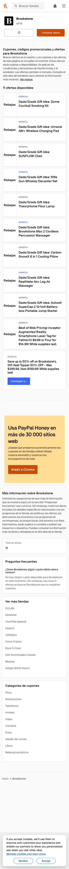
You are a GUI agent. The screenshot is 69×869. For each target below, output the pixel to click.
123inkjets (11, 635)
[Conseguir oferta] (19, 381)
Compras (10, 725)
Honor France (13, 641)
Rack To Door (13, 648)
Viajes (8, 719)
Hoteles (10, 712)
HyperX (9, 628)
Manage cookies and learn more (26, 853)
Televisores (11, 706)
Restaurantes (13, 699)
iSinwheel (10, 615)
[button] (64, 6)
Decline (23, 860)
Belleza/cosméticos (16, 752)
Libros (9, 745)
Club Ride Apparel (15, 621)
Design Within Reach (17, 668)
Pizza (8, 692)
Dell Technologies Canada (20, 655)
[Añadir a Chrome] (23, 469)
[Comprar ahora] (51, 32)
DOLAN (9, 608)
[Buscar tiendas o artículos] (28, 6)
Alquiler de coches (16, 739)
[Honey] (5, 6)
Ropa (8, 732)
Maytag (9, 661)
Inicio (5, 778)
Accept (46, 860)
